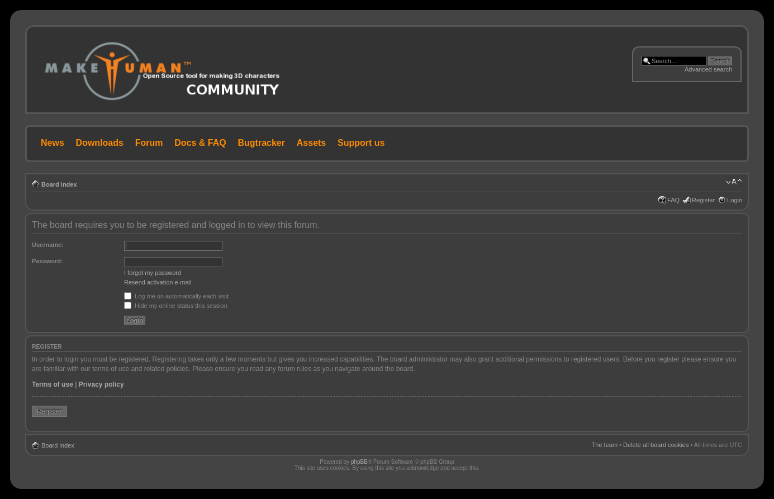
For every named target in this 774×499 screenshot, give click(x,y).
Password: (47, 261)
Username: (48, 244)
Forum (149, 143)
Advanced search (708, 69)
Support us (361, 143)
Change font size (734, 182)
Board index (59, 184)
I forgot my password (152, 272)
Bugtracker (261, 143)
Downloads (100, 143)
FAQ (673, 200)
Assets (311, 143)
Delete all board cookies (655, 444)
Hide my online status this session (175, 305)
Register (703, 200)
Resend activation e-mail (157, 282)
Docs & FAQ (200, 143)
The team (605, 444)
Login (734, 200)
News (52, 143)
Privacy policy (101, 384)
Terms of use (52, 384)
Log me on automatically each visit (176, 296)
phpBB (359, 462)
